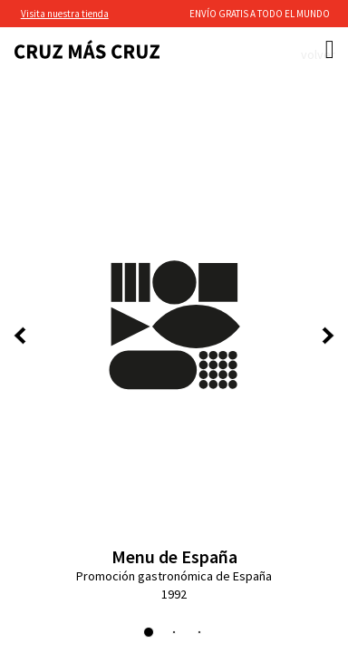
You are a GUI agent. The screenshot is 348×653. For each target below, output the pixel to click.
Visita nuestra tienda (65, 13)
